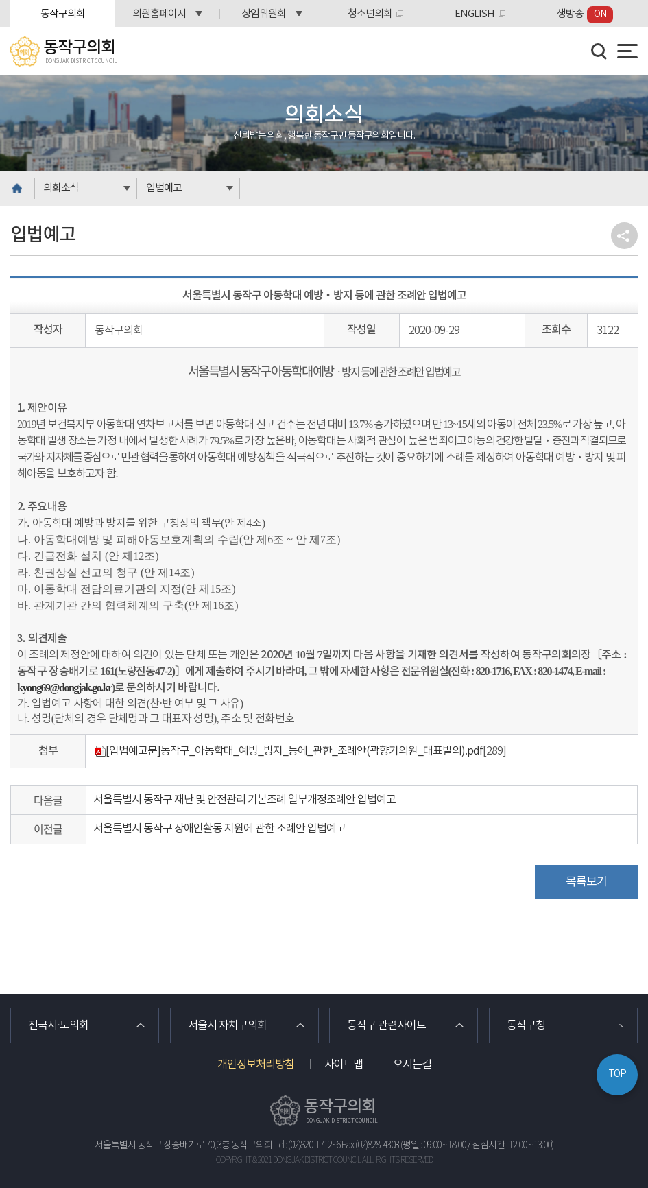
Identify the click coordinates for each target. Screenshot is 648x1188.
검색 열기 (599, 51)
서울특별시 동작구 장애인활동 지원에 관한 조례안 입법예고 (219, 828)
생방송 (585, 14)
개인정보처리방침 (255, 1064)
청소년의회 (370, 14)
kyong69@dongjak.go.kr (64, 687)
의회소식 (61, 188)
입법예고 (164, 188)
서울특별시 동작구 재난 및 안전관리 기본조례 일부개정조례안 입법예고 (244, 800)
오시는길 (412, 1064)
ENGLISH (474, 14)
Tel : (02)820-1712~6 (307, 1145)
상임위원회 (263, 14)
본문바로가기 (0, 0)
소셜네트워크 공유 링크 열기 (624, 235)
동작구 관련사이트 (386, 1025)
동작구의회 (62, 14)
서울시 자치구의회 (227, 1025)
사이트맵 (343, 1064)
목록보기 (586, 882)
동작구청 (526, 1025)
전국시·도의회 (58, 1025)
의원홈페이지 (159, 14)
